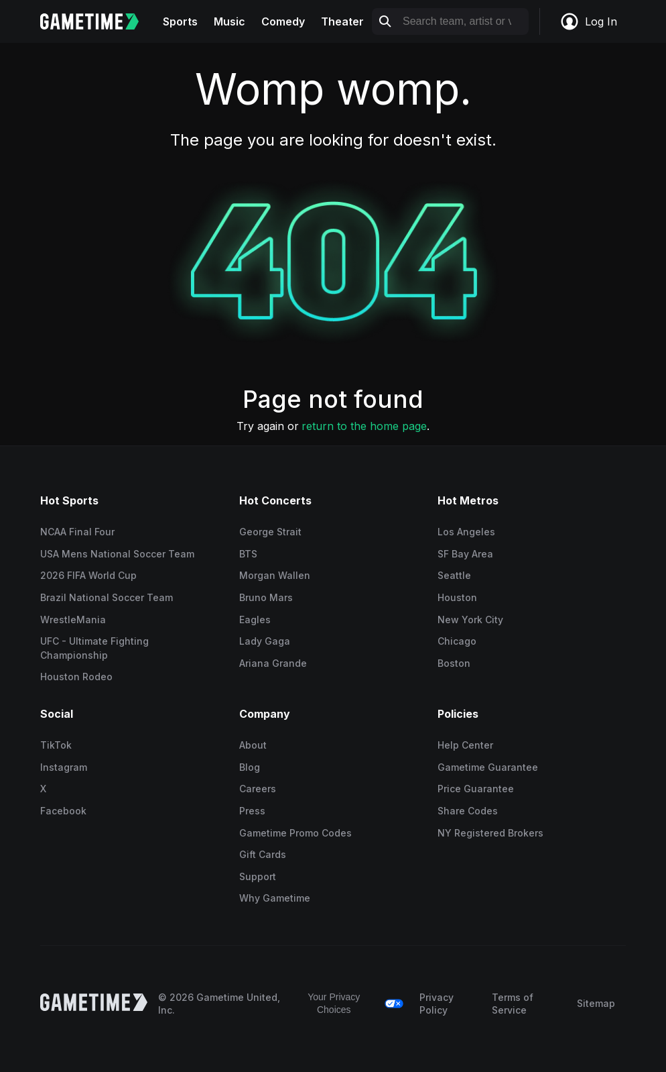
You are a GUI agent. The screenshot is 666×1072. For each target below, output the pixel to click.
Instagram (63, 767)
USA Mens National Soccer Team (117, 553)
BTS (248, 553)
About (253, 745)
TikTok (56, 745)
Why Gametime (274, 898)
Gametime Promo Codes (295, 833)
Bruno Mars (266, 597)
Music (229, 21)
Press (252, 810)
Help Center (465, 745)
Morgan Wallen (274, 575)
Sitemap (596, 1003)
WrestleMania (73, 619)
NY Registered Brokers (490, 833)
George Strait (270, 531)
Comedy (283, 21)
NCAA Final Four (77, 531)
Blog (249, 767)
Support (257, 876)
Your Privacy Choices (334, 1003)
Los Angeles (466, 531)
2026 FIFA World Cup (88, 575)
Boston (454, 663)
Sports (180, 21)
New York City (470, 619)
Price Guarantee (476, 788)
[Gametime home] (97, 21)
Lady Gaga (264, 641)
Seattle (454, 575)
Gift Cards (262, 854)
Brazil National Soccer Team (106, 597)
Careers (257, 788)
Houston (457, 597)
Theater (342, 21)
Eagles (255, 619)
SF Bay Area (465, 553)
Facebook (63, 810)
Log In (588, 21)
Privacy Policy (436, 1003)
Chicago (457, 641)
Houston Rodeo (76, 676)
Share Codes (468, 810)
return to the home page (364, 426)
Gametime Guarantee (488, 767)
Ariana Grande (273, 663)
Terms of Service (512, 1003)
